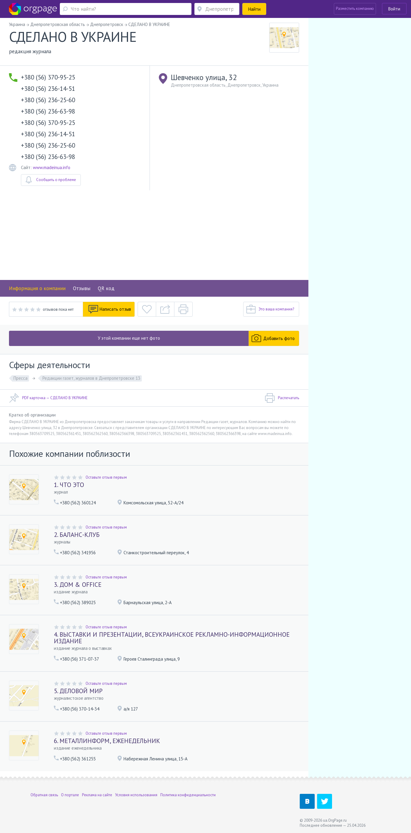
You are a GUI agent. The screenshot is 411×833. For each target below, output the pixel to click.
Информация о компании (37, 288)
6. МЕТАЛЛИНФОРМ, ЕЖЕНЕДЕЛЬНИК (107, 741)
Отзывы (81, 288)
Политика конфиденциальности (188, 794)
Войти (394, 9)
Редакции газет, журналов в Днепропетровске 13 (91, 378)
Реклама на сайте (97, 794)
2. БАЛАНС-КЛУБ (77, 535)
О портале (70, 794)
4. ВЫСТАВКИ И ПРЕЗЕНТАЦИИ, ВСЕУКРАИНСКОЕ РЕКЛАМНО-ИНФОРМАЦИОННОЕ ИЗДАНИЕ (172, 637)
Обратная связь (44, 794)
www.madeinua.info (51, 167)
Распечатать (282, 398)
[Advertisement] (154, 235)
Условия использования (136, 794)
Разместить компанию (355, 8)
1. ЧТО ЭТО (69, 485)
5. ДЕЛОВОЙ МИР (78, 691)
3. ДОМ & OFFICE (77, 585)
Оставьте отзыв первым (106, 477)
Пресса (20, 378)
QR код (106, 288)
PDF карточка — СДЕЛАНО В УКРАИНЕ (48, 398)
